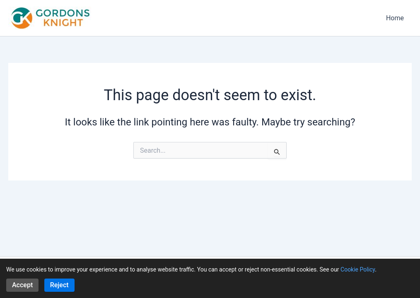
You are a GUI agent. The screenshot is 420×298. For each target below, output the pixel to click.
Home (396, 18)
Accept (22, 285)
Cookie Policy (357, 269)
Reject (59, 285)
